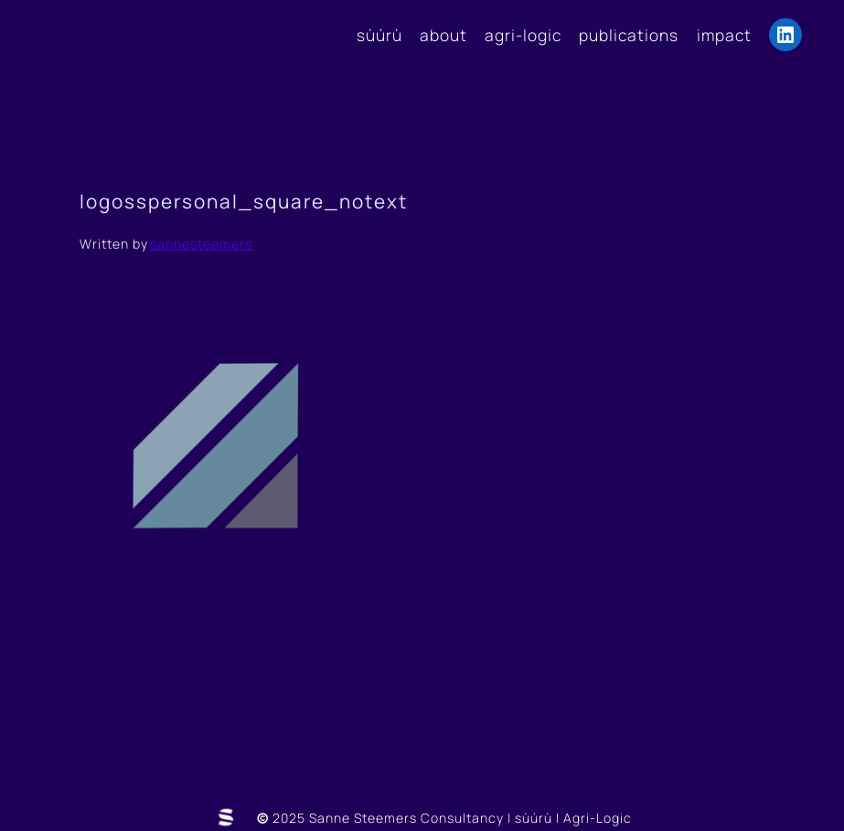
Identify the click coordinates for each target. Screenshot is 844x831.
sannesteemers (201, 243)
